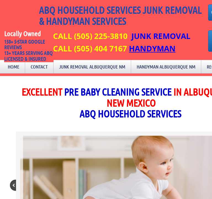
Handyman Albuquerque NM (166, 67)
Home (13, 67)
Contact (39, 67)
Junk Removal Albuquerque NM (92, 67)
